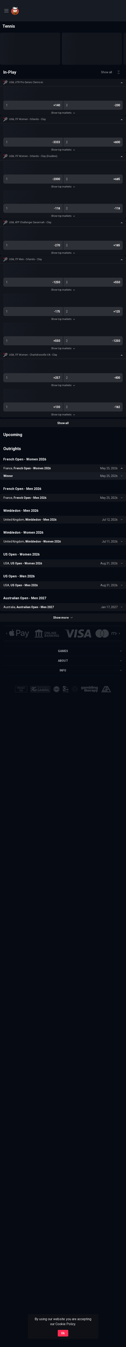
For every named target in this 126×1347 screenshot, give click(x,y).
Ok (63, 1333)
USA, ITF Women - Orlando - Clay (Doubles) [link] (33, 156)
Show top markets (63, 112)
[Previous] (6, 633)
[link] (25, 11)
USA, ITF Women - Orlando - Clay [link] (27, 119)
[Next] (119, 633)
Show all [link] (106, 72)
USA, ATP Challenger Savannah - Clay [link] (30, 222)
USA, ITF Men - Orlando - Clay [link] (25, 259)
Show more (63, 617)
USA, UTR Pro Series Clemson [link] (26, 82)
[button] (63, 82)
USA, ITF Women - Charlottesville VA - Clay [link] (33, 354)
